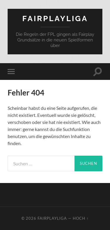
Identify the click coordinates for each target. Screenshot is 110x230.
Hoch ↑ (81, 218)
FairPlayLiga (55, 18)
